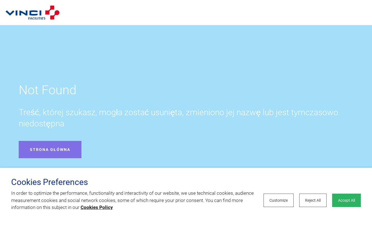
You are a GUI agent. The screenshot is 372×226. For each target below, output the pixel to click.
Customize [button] (278, 200)
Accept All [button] (346, 200)
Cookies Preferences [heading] (49, 182)
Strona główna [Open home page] (50, 149)
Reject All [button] (313, 200)
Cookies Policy (97, 207)
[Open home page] (32, 13)
